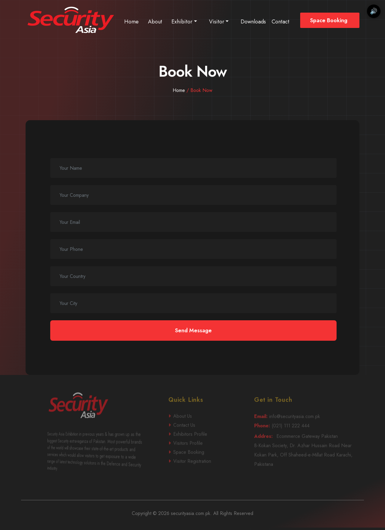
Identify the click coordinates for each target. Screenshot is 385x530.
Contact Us (203, 436)
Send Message (193, 330)
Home (131, 22)
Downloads (253, 22)
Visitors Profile (204, 454)
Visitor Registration (204, 472)
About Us (203, 427)
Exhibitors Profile (204, 445)
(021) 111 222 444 (303, 436)
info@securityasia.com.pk (304, 428)
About (155, 22)
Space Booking (328, 20)
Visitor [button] (216, 22)
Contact (280, 22)
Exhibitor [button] (181, 22)
